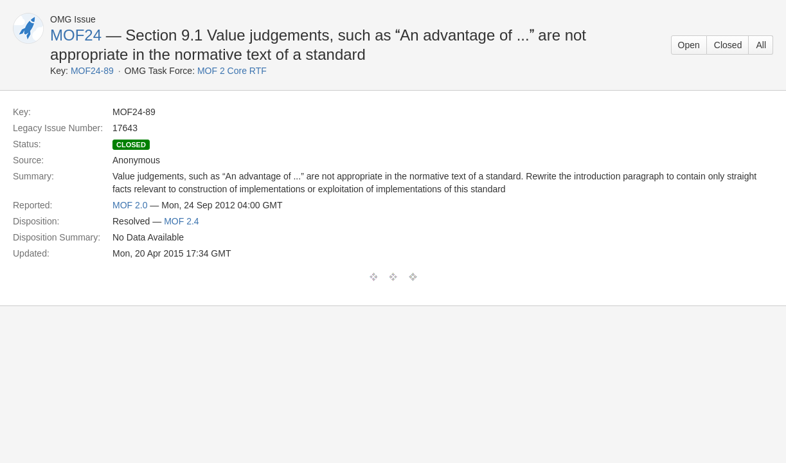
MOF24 (76, 35)
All (761, 45)
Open (689, 45)
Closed (728, 45)
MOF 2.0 (129, 205)
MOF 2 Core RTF (232, 71)
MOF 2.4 (181, 221)
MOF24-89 (92, 71)
